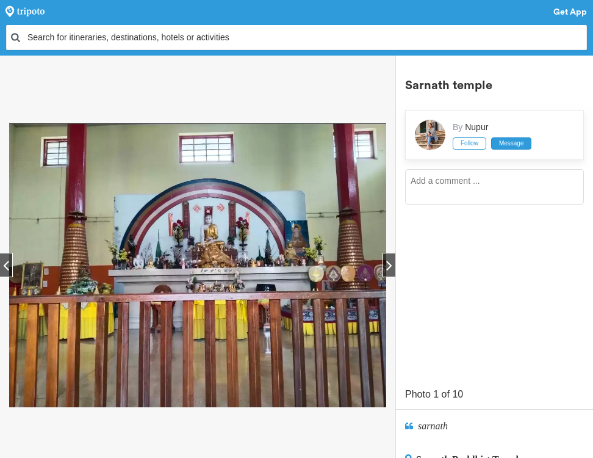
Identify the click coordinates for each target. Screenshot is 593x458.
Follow (469, 143)
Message (511, 143)
